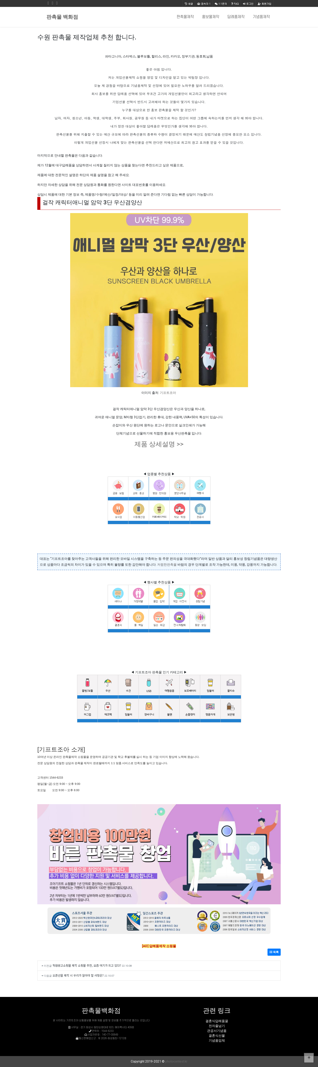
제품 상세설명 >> (159, 444)
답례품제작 (236, 17)
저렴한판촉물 (167, 565)
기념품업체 (217, 1040)
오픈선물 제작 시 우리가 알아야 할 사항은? (78, 975)
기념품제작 (261, 17)
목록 (274, 952)
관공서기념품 (217, 1031)
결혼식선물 (217, 1036)
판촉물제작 (185, 17)
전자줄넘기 (217, 1026)
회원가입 (264, 3)
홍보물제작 (210, 17)
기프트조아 (168, 393)
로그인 (248, 3)
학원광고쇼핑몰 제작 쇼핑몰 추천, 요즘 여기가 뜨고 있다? (87, 965)
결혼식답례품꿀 (216, 1021)
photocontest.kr (176, 1061)
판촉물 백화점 (62, 17)
